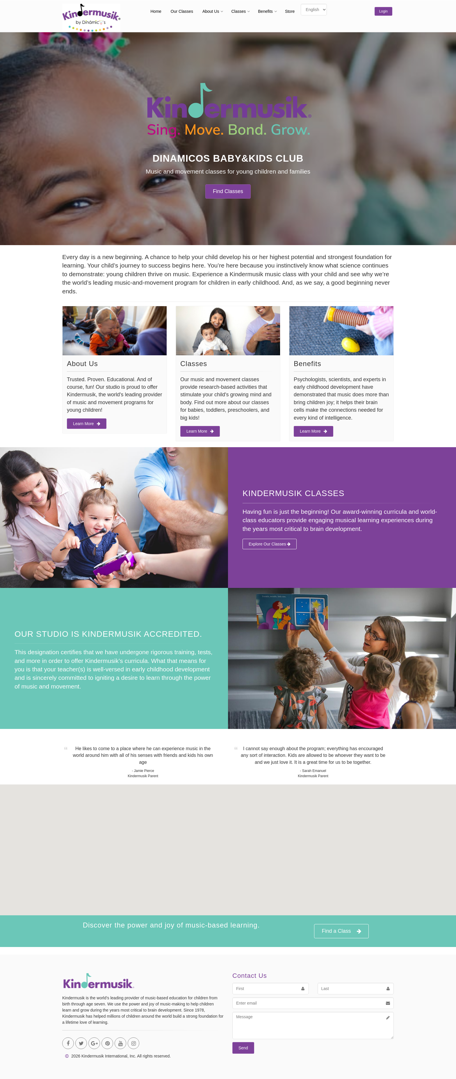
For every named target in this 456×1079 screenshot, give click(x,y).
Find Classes (228, 191)
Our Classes (182, 11)
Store (290, 11)
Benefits (265, 11)
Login (383, 11)
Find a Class (341, 931)
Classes (238, 11)
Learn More (86, 423)
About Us (210, 11)
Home (156, 11)
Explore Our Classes (270, 544)
